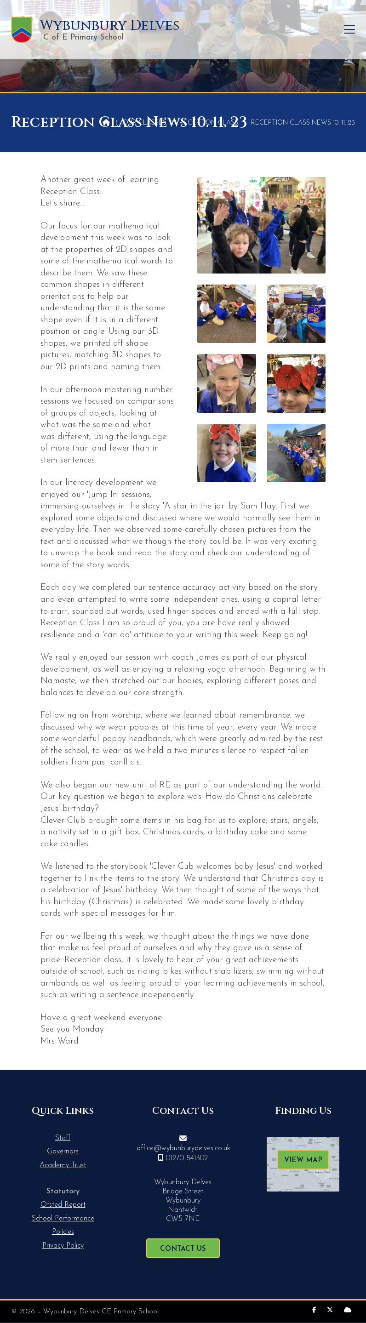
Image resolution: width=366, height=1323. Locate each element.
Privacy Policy (63, 1245)
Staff (62, 1138)
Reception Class (208, 123)
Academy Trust (63, 1165)
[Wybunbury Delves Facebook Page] (314, 1310)
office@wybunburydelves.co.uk (183, 1148)
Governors (63, 1151)
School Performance (63, 1218)
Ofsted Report (63, 1205)
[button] (349, 29)
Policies (63, 1232)
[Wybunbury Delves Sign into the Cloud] (347, 1310)
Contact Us (183, 1249)
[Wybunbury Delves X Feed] (330, 1310)
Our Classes (144, 123)
